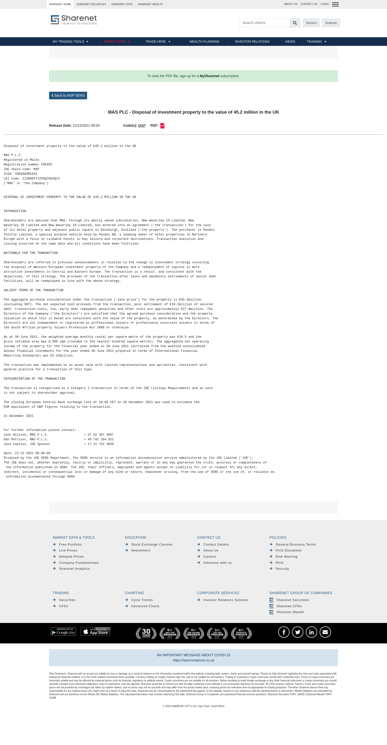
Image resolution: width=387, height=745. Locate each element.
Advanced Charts (142, 606)
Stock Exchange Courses (149, 544)
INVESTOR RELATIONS (252, 41)
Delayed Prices (68, 556)
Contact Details (213, 544)
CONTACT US (309, 4)
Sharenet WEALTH (150, 4)
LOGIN (325, 4)
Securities (64, 600)
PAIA (277, 563)
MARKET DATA (115, 41)
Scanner (331, 23)
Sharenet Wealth (287, 612)
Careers (206, 556)
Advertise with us (214, 563)
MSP (142, 125)
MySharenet (209, 76)
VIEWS (290, 41)
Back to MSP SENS (68, 95)
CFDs (60, 606)
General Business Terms (293, 544)
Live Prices (65, 550)
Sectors (311, 23)
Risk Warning (284, 556)
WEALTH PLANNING (204, 41)
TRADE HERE (156, 41)
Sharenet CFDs (122, 4)
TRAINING (314, 41)
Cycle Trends (139, 600)
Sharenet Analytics (71, 568)
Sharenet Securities (289, 600)
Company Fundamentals (76, 563)
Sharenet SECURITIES (91, 4)
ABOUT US (290, 4)
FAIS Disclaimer (286, 550)
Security (279, 568)
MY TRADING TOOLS (68, 41)
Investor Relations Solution (222, 600)
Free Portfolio (67, 544)
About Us (208, 550)
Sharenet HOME (60, 4)
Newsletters (138, 550)
